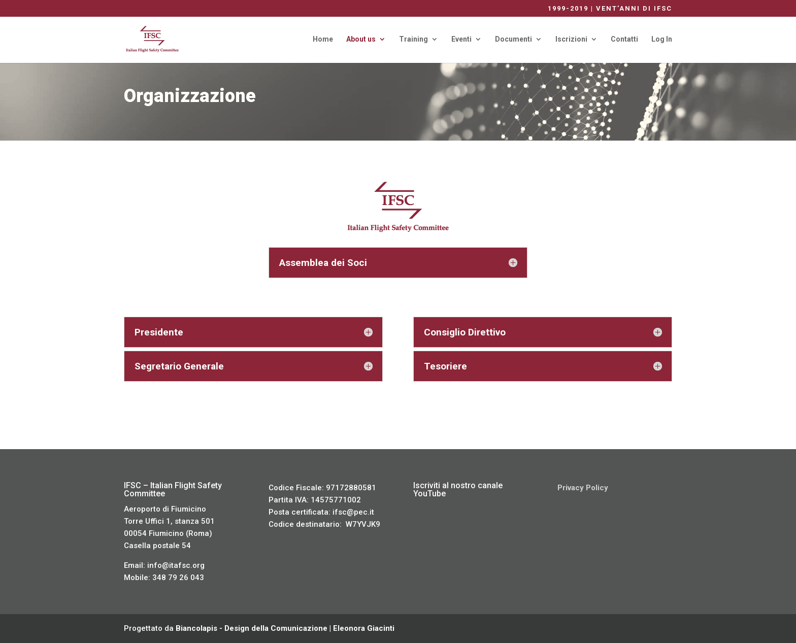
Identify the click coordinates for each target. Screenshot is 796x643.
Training (413, 39)
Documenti (513, 39)
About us (361, 39)
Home (323, 39)
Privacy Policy (582, 487)
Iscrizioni (571, 39)
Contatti (624, 39)
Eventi (461, 39)
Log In (661, 39)
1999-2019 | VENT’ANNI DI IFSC (610, 8)
